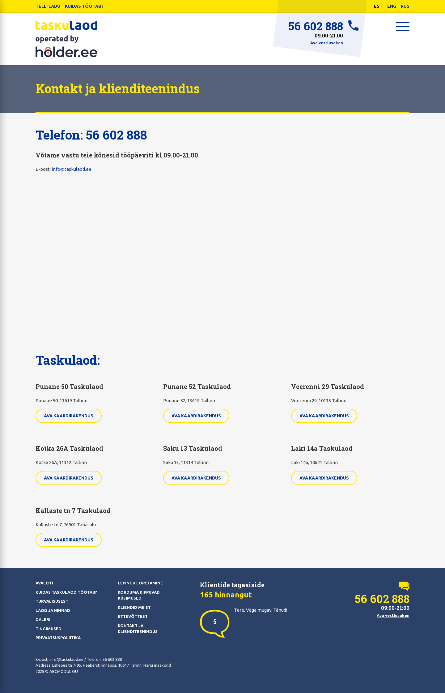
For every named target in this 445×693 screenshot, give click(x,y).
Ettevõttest (133, 616)
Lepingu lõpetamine (140, 583)
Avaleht (45, 583)
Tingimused (48, 628)
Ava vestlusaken (326, 43)
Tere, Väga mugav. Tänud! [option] (260, 610)
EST (378, 6)
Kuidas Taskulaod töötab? (66, 592)
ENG (391, 6)
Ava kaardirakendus (68, 415)
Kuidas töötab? (84, 6)
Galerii (44, 619)
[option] (215, 622)
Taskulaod (66, 39)
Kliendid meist (134, 607)
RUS (405, 6)
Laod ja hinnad (53, 610)
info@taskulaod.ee (71, 169)
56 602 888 (315, 26)
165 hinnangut (226, 595)
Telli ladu (48, 6)
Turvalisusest (52, 601)
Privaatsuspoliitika (58, 637)
